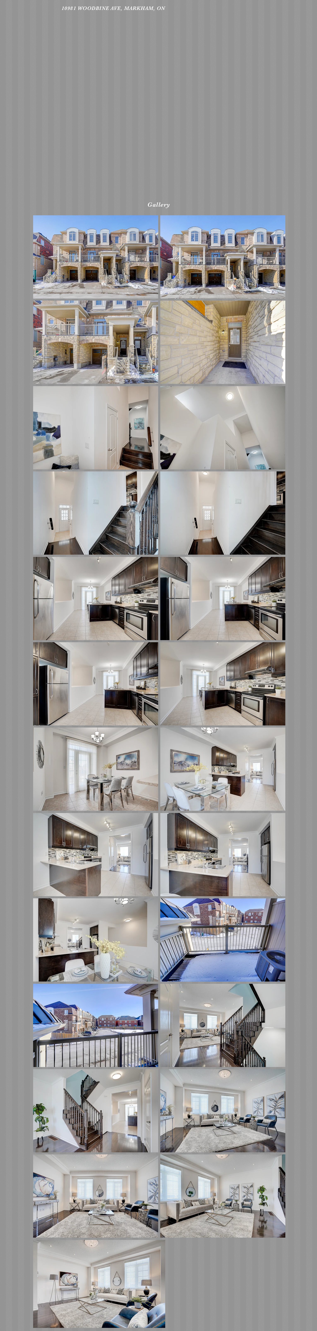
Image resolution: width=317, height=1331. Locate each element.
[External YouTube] (159, 105)
